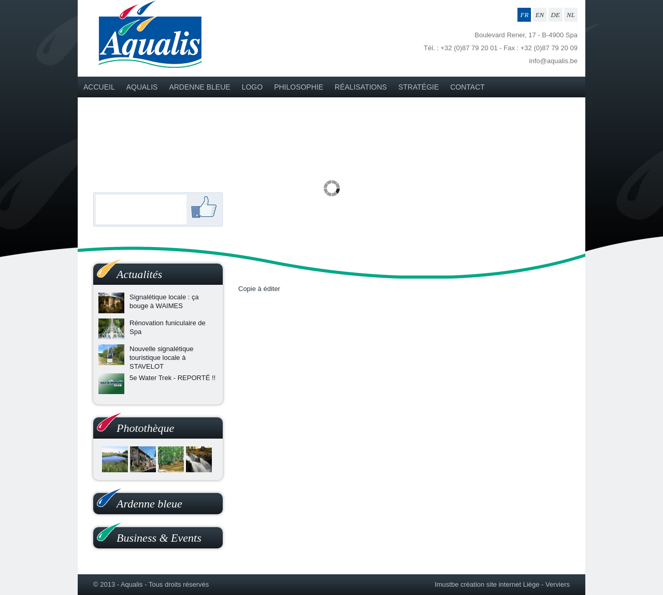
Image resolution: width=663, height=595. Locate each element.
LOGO (252, 87)
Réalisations (361, 87)
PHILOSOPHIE (298, 87)
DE (555, 15)
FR (524, 15)
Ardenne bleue (199, 87)
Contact (467, 87)
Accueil (99, 87)
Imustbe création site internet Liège (487, 584)
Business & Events (159, 537)
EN (540, 15)
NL (571, 15)
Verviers (557, 584)
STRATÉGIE (418, 87)
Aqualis (142, 87)
